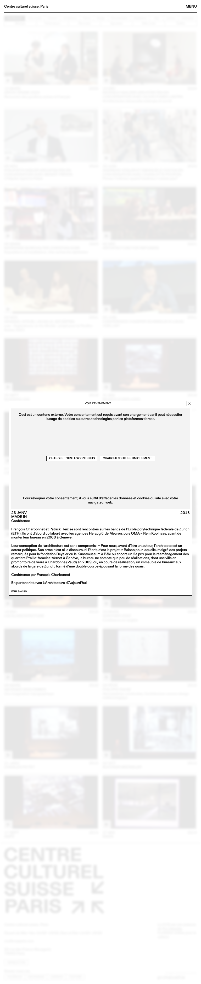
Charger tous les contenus (72, 458)
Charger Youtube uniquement (127, 458)
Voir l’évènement (98, 403)
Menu (191, 6)
